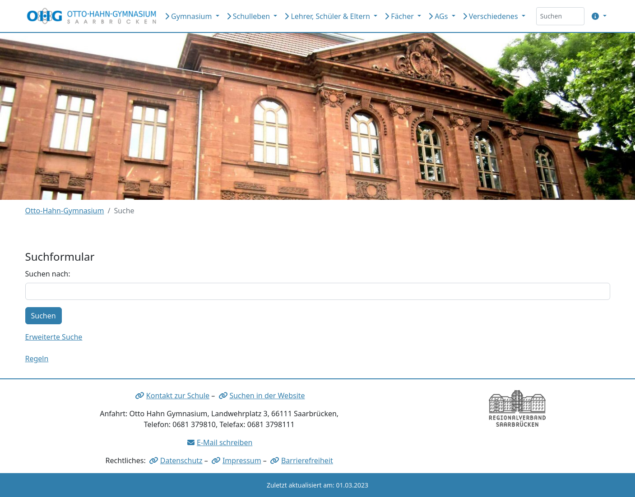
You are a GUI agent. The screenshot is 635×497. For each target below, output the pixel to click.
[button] (597, 16)
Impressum (241, 460)
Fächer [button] (400, 16)
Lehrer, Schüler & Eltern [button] (328, 16)
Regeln (37, 359)
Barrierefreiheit (307, 460)
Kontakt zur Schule (177, 395)
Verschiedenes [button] (491, 16)
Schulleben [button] (249, 16)
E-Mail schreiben (224, 442)
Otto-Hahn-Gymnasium (64, 211)
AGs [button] (439, 16)
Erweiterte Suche (54, 337)
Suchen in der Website (267, 395)
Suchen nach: (47, 274)
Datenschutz (181, 460)
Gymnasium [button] (189, 16)
